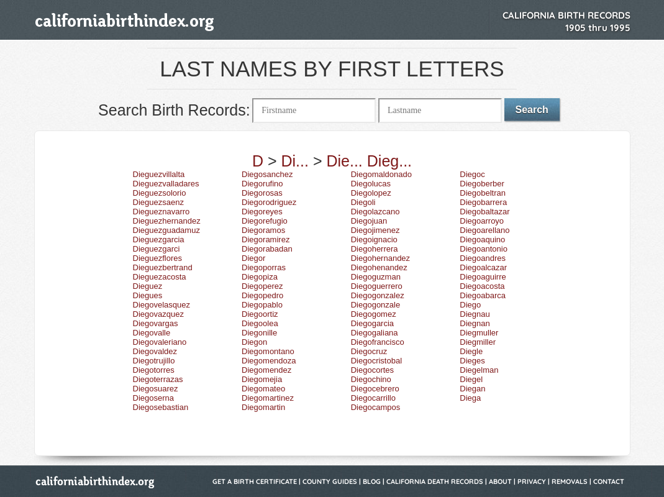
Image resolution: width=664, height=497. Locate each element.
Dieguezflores (158, 258)
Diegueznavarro (161, 211)
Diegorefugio (265, 221)
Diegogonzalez (377, 295)
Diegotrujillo (154, 360)
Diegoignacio (374, 239)
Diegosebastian (161, 407)
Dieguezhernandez (167, 221)
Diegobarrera (483, 202)
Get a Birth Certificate (254, 481)
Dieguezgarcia (158, 239)
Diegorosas (262, 193)
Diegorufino (262, 183)
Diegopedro (262, 295)
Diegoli (363, 202)
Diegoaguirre (483, 276)
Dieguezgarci (156, 248)
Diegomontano (268, 351)
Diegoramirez (265, 239)
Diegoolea (260, 323)
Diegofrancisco (377, 342)
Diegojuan (369, 221)
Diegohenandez (379, 267)
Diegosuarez (155, 388)
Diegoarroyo (482, 221)
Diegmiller (478, 342)
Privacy (531, 481)
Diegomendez (266, 370)
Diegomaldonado (381, 174)
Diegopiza (260, 276)
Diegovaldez (155, 351)
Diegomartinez (268, 398)
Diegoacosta (482, 286)
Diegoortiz (260, 314)
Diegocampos (376, 407)
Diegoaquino (482, 239)
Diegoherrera (374, 248)
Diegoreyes (262, 211)
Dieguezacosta (159, 276)
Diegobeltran (483, 193)
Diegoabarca (483, 295)
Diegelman (479, 370)
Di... (295, 161)
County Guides (329, 481)
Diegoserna (154, 398)
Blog (372, 481)
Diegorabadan (267, 248)
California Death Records (434, 481)
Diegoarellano (484, 230)
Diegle (471, 351)
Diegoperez (262, 286)
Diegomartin (263, 407)
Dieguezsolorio (159, 193)
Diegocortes (372, 370)
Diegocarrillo (373, 398)
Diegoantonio (483, 248)
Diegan (472, 388)
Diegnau (474, 314)
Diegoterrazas (158, 379)
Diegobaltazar (484, 211)
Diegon (254, 342)
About (500, 481)
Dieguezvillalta (159, 174)
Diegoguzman (376, 276)
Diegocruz (369, 351)
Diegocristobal (376, 360)
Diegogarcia (372, 323)
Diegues (148, 295)
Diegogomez (373, 314)
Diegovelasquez (162, 304)
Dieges (472, 360)
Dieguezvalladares (166, 183)
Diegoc (472, 174)
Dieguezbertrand (163, 267)
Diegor (253, 258)
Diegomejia (262, 379)
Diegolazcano (375, 211)
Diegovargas (155, 323)
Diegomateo (263, 388)
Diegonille (259, 332)
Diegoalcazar (483, 267)
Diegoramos (263, 230)
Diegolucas (371, 183)
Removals (570, 481)
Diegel (471, 379)
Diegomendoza (269, 360)
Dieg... (389, 161)
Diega (470, 398)
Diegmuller (479, 332)
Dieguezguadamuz (166, 230)
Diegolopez (371, 193)
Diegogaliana (374, 332)
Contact (608, 481)
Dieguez (148, 286)
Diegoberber (482, 183)
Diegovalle (152, 332)
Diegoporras (264, 267)
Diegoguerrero (376, 286)
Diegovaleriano (160, 342)
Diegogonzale (376, 304)
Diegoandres (483, 258)
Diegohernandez (380, 258)
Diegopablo (262, 304)
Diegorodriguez (269, 202)
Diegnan (474, 323)
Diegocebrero (375, 388)
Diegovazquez (158, 314)
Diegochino (371, 379)
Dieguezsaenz (158, 202)
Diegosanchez (267, 174)
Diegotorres (154, 370)
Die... (344, 161)
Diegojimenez (375, 230)
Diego (470, 304)
